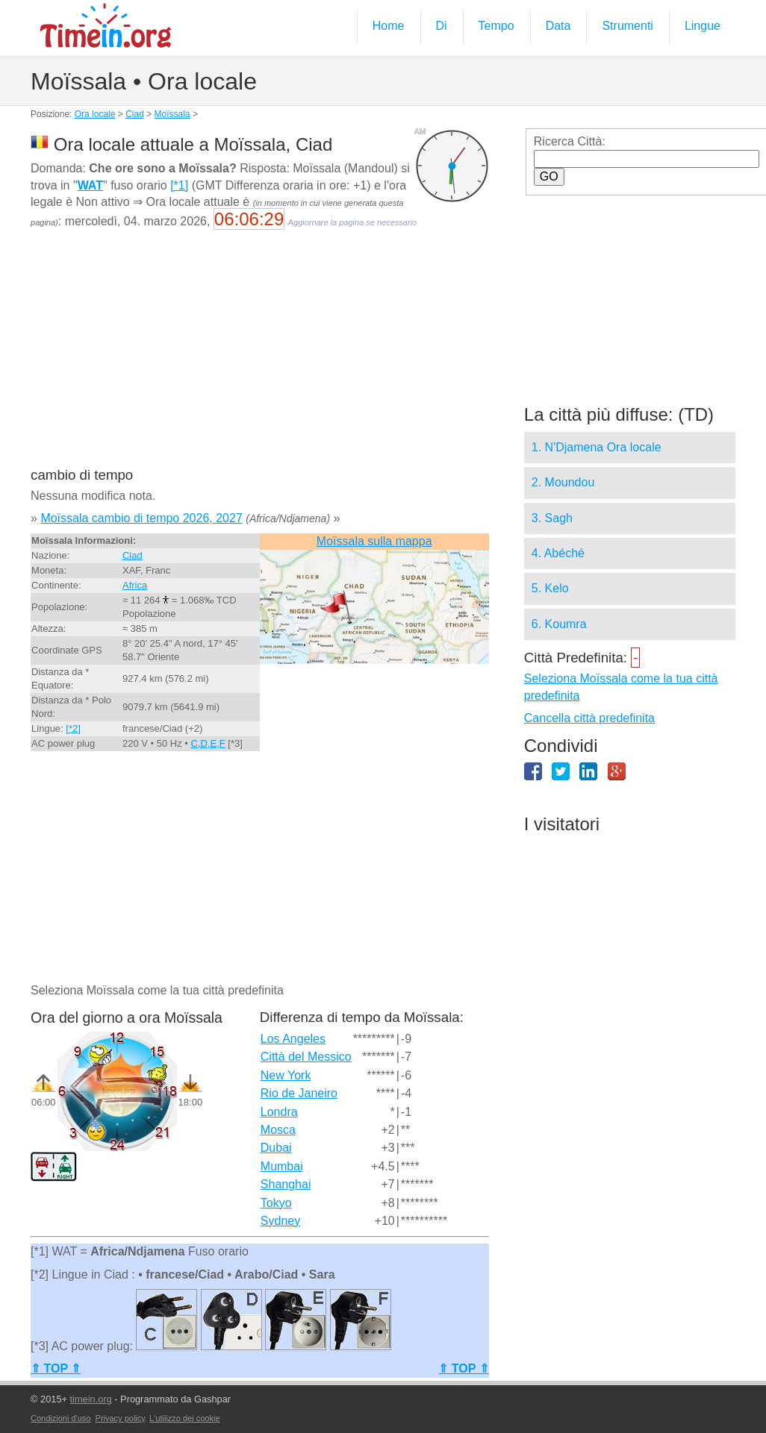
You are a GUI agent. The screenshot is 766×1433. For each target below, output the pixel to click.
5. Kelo (550, 588)
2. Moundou (563, 482)
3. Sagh (552, 518)
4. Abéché (558, 553)
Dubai (276, 1147)
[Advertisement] (259, 358)
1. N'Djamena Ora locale (596, 447)
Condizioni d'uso (60, 1418)
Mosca (278, 1129)
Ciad (134, 114)
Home (389, 25)
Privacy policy (120, 1418)
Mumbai (282, 1166)
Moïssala (172, 114)
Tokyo (276, 1203)
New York (286, 1075)
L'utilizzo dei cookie (184, 1418)
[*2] (73, 728)
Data (558, 25)
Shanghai (286, 1184)
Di (441, 25)
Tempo (496, 25)
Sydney (280, 1220)
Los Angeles (293, 1038)
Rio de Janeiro (299, 1093)
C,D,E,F (207, 743)
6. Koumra (559, 624)
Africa (134, 585)
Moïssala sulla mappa (374, 541)
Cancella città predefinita (589, 718)
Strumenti (627, 25)
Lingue (702, 25)
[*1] (179, 185)
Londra (279, 1112)
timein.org (91, 1399)
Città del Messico (306, 1056)
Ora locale (95, 114)
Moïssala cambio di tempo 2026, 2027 (141, 518)
